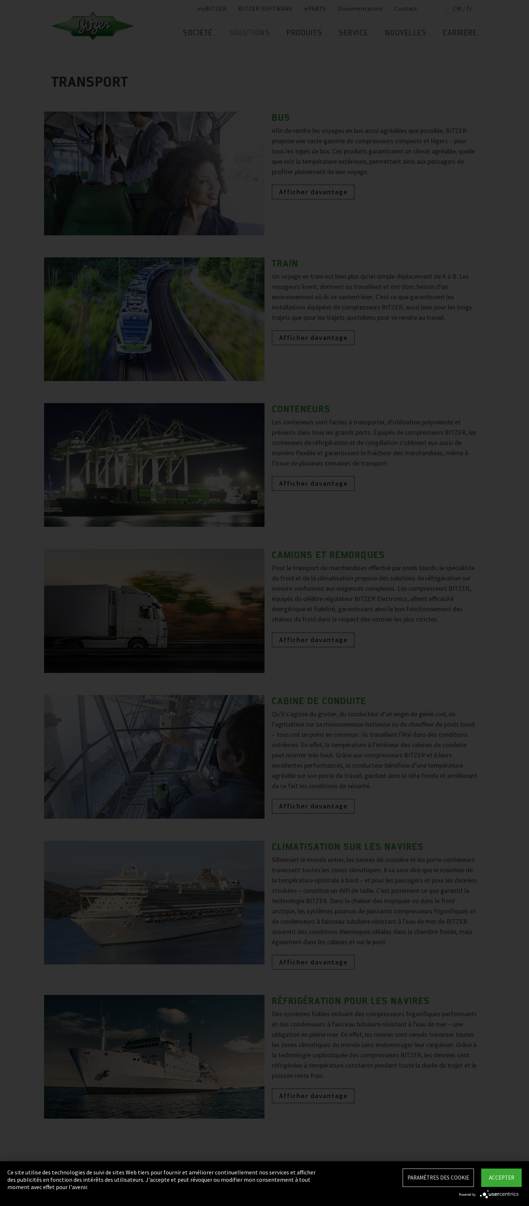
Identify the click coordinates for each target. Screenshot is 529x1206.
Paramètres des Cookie (438, 1177)
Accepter (501, 1177)
